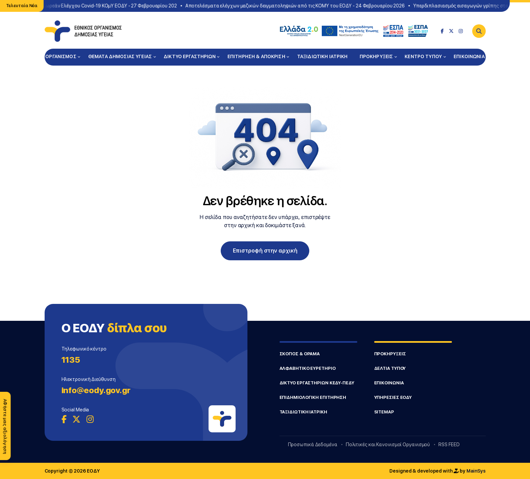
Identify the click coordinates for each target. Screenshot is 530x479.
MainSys (475, 471)
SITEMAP (384, 411)
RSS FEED (448, 444)
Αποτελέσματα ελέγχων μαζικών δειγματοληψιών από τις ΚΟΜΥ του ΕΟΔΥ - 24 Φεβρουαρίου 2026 (296, 5)
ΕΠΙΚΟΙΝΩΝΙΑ (469, 56)
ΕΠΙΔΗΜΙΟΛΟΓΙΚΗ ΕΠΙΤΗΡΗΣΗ (313, 397)
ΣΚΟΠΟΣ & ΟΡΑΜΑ (300, 353)
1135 (71, 360)
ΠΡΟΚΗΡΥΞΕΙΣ (376, 56)
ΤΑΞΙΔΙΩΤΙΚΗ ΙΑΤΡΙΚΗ (322, 56)
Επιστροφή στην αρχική (265, 250)
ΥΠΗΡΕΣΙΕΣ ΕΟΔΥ (393, 397)
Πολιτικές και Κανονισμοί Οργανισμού (388, 444)
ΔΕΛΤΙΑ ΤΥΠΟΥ (390, 368)
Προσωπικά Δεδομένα (312, 444)
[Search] (479, 31)
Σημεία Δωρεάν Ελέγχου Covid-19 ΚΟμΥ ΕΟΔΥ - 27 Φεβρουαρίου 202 (103, 5)
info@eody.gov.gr (96, 390)
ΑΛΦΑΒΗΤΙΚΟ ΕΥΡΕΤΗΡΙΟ (308, 368)
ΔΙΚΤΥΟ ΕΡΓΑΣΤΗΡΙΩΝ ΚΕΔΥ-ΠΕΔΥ (317, 382)
